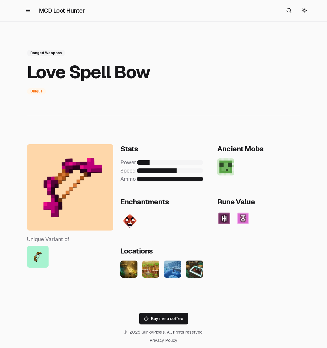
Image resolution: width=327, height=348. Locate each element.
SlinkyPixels (153, 332)
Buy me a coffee (163, 318)
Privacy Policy (163, 340)
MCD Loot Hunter (62, 10)
